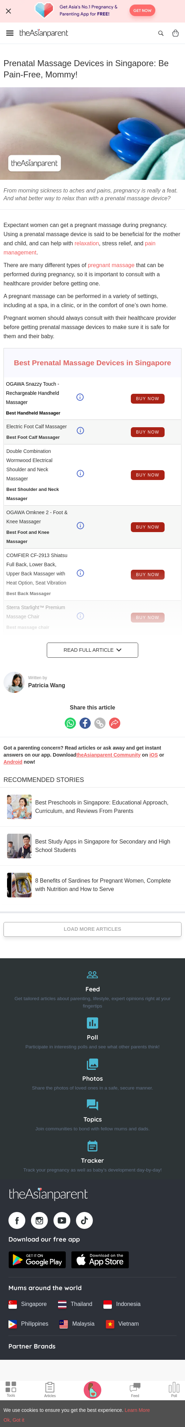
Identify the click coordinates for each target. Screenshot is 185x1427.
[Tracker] (92, 1155)
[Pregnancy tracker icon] (92, 1389)
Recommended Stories (44, 779)
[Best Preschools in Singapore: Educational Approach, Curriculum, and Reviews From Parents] (92, 807)
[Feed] (92, 987)
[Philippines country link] (28, 1324)
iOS (153, 755)
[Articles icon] (50, 1391)
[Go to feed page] (44, 33)
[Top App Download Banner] (92, 11)
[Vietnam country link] (122, 1324)
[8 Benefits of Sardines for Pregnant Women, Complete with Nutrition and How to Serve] (92, 885)
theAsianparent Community (108, 755)
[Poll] (92, 1031)
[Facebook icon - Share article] (85, 723)
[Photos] (92, 1073)
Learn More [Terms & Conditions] (137, 1410)
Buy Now (147, 398)
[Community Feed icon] (135, 1391)
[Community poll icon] (174, 1391)
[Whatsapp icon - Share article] (70, 723)
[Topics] (92, 1113)
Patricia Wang (46, 685)
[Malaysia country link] (76, 1324)
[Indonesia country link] (121, 1304)
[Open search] (161, 33)
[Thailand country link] (75, 1304)
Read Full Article (92, 650)
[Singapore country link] (27, 1304)
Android (13, 762)
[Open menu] (10, 33)
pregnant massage (111, 265)
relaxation (87, 243)
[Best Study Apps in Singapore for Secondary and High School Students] (92, 846)
